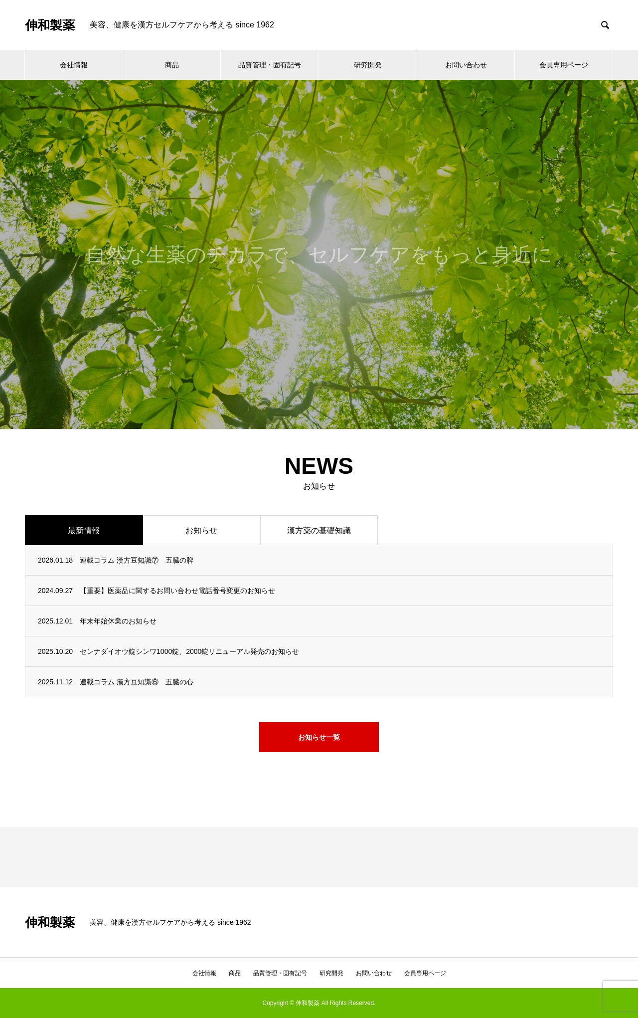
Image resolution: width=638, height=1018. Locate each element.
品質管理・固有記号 (269, 65)
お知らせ (201, 530)
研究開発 (368, 65)
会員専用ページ (563, 65)
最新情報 (84, 530)
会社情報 (74, 65)
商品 (172, 65)
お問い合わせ (466, 65)
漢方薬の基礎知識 (319, 530)
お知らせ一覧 (319, 737)
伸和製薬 (50, 25)
